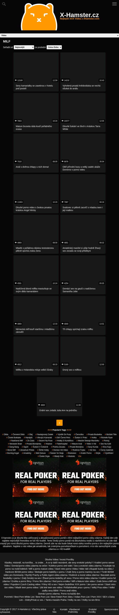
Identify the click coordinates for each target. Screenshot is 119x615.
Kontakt (63, 609)
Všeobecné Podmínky (74, 610)
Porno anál (65, 590)
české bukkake (13, 437)
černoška (78, 434)
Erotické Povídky (92, 610)
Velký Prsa (97, 587)
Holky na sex (74, 600)
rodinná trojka (78, 450)
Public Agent (48, 575)
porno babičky (50, 572)
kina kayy (106, 447)
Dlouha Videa (51, 559)
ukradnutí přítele (26, 450)
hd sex (92, 450)
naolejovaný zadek (44, 434)
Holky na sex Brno (91, 600)
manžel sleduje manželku (88, 441)
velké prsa (77, 587)
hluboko (70, 456)
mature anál (76, 444)
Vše (79, 456)
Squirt (25, 447)
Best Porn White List (24, 597)
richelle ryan (106, 437)
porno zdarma (53, 593)
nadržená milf (16, 441)
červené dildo (18, 434)
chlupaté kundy (96, 569)
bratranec (71, 453)
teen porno (27, 587)
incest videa (85, 575)
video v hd (90, 444)
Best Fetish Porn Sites (62, 597)
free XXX (75, 584)
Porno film (38, 581)
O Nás (54, 610)
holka (93, 437)
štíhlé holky (43, 450)
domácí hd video (60, 450)
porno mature (41, 569)
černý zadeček (106, 450)
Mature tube (83, 581)
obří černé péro (62, 437)
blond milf (11, 450)
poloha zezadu (58, 447)
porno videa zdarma (28, 565)
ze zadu (30, 441)
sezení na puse (45, 441)
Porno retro (78, 578)
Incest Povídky (67, 559)
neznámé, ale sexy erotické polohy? (75, 562)
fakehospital (61, 444)
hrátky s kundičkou (64, 441)
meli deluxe (40, 453)
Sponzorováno (111, 609)
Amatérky (26, 453)
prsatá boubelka (94, 434)
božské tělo (111, 434)
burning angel (12, 453)
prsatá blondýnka (33, 444)
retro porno (66, 569)
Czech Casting (27, 584)
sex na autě (105, 444)
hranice (48, 444)
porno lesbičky (56, 578)
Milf (111, 581)
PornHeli (8, 597)
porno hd (111, 578)
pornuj (105, 441)
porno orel (62, 565)
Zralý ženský (28, 578)
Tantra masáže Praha (56, 600)
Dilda (5, 434)
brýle (97, 453)
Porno (64, 593)
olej (30, 434)
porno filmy (26, 581)
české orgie (44, 456)
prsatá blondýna (76, 447)
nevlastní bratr (15, 444)
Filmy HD (46, 584)
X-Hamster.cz (79, 17)
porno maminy (86, 572)
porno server (108, 562)
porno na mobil (12, 569)
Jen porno (92, 584)
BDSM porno (21, 572)
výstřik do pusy (63, 434)
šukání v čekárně (39, 447)
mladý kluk (58, 456)
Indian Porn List (81, 597)
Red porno (58, 581)
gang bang (13, 447)
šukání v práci (80, 437)
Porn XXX (96, 597)
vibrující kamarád (43, 437)
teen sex (52, 587)
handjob (28, 437)
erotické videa (87, 565)
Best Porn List (42, 597)
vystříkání (108, 453)
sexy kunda (92, 447)
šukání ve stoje (56, 453)
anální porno (85, 453)
